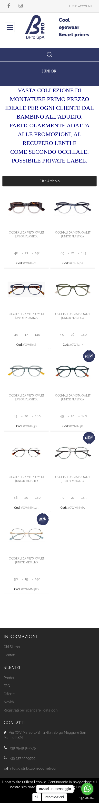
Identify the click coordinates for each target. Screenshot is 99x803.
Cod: (19, 263)
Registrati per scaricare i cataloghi (31, 710)
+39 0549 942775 (23, 748)
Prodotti (10, 678)
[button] (80, 6)
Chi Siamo (12, 647)
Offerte (9, 694)
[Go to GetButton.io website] (87, 798)
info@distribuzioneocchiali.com (34, 768)
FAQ (7, 686)
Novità (9, 702)
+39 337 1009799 (22, 758)
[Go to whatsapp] (87, 789)
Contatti (10, 655)
